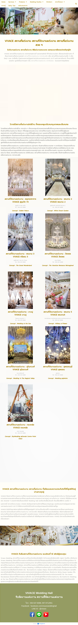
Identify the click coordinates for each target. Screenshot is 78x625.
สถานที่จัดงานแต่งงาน (15, 496)
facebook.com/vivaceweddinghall (44, 606)
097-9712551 (47, 603)
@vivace (42, 609)
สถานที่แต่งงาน (54, 498)
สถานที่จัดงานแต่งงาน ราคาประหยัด (25, 512)
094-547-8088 (35, 603)
